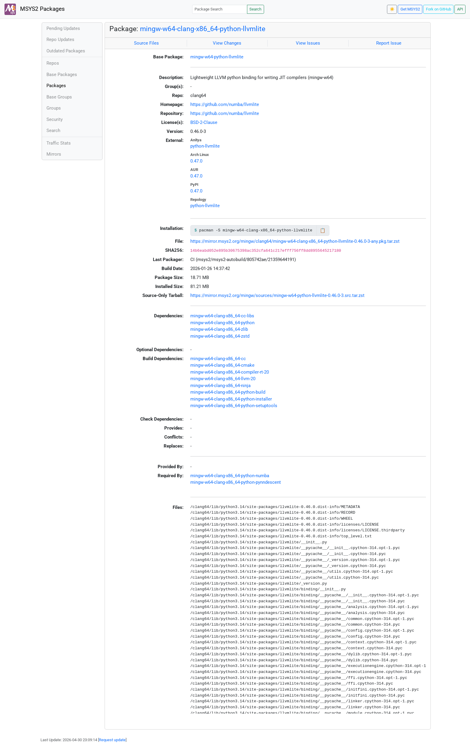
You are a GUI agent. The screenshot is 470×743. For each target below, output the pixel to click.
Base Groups (59, 97)
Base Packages (61, 74)
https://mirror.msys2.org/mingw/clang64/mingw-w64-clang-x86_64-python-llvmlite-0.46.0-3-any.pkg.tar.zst (295, 241)
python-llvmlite (205, 146)
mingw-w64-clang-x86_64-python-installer (231, 399)
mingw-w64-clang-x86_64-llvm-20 (222, 378)
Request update (112, 740)
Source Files (146, 43)
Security (54, 119)
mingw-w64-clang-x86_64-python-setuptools (233, 405)
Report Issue (388, 43)
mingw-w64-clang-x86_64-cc (218, 358)
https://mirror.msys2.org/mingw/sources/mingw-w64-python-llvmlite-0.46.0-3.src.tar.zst (277, 295)
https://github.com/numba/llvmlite (224, 104)
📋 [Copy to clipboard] (323, 230)
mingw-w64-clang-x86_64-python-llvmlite (202, 29)
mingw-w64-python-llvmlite (216, 57)
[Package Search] (219, 9)
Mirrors (53, 154)
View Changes (227, 43)
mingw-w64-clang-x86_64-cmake (222, 365)
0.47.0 (196, 161)
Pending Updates (63, 28)
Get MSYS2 (410, 9)
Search (255, 9)
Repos (52, 63)
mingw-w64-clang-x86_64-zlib (219, 329)
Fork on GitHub (438, 9)
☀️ (392, 9)
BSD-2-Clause (203, 122)
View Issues (308, 43)
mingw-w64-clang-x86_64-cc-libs (222, 316)
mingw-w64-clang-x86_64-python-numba (229, 475)
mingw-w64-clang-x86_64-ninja (220, 385)
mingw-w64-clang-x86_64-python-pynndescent (235, 482)
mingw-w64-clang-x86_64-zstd (219, 336)
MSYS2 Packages (34, 9)
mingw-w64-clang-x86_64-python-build (227, 392)
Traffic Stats (58, 143)
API (460, 9)
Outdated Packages (65, 51)
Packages (56, 85)
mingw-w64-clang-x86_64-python (222, 322)
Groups (53, 108)
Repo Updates (60, 39)
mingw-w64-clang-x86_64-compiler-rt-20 (229, 372)
